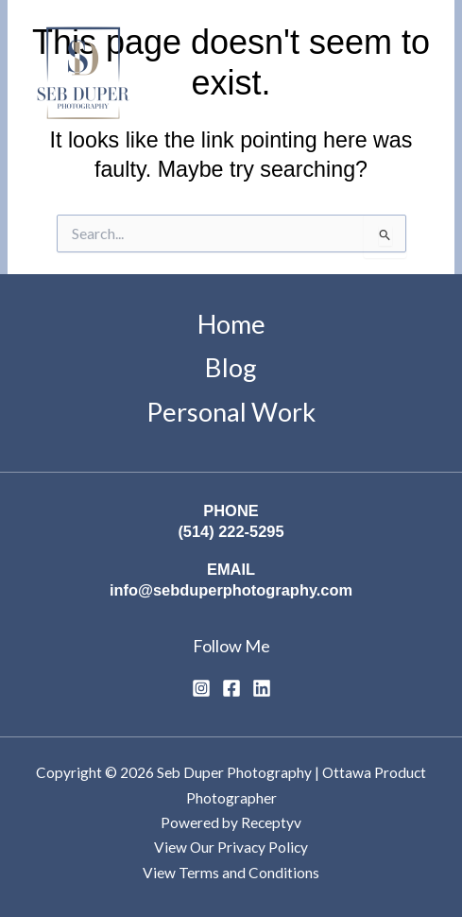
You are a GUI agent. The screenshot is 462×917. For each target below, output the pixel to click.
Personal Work (231, 411)
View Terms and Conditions (231, 872)
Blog (231, 367)
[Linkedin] (261, 688)
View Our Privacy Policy (231, 847)
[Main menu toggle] (418, 76)
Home (231, 323)
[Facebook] (231, 688)
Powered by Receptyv (231, 822)
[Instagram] (201, 688)
